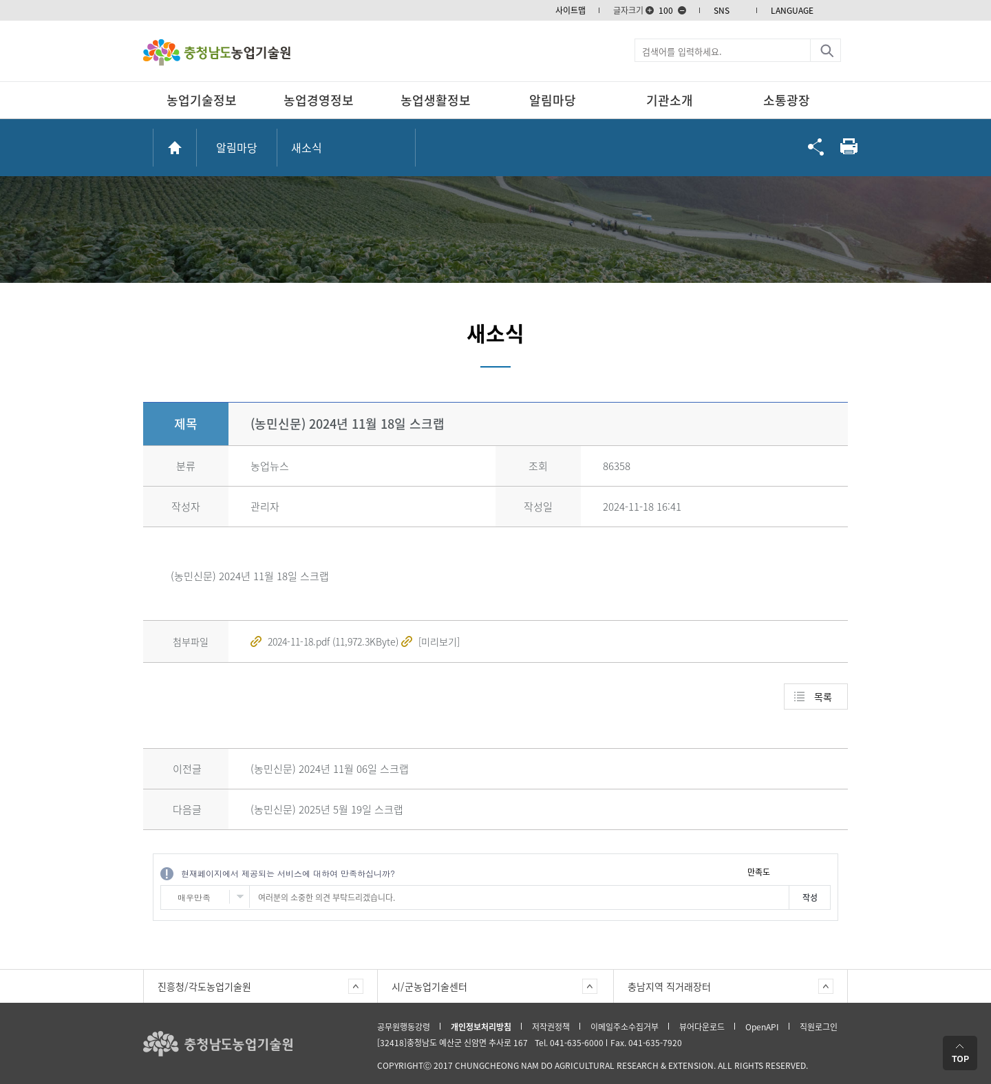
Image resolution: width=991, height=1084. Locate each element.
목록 (823, 696)
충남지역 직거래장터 (669, 986)
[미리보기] (439, 641)
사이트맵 (570, 10)
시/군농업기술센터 (429, 986)
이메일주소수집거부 (624, 1027)
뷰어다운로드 (702, 1027)
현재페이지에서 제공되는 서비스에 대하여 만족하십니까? (288, 873)
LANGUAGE (792, 10)
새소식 (306, 147)
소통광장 (786, 100)
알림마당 (552, 100)
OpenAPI (762, 1027)
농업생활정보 (436, 100)
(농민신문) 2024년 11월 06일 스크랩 (330, 768)
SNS (721, 10)
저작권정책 (551, 1027)
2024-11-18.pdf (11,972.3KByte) (333, 641)
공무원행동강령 (403, 1027)
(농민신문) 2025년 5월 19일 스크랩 (327, 809)
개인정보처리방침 (481, 1027)
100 (666, 10)
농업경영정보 (319, 100)
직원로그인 (819, 1027)
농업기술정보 (202, 100)
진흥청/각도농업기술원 (204, 986)
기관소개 (669, 100)
